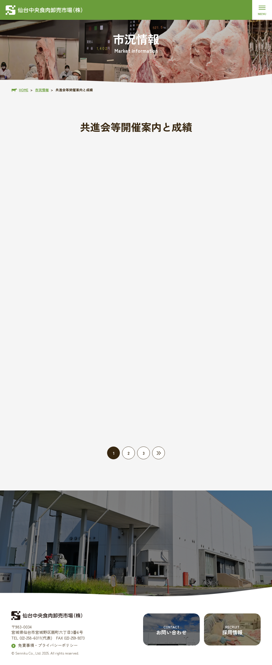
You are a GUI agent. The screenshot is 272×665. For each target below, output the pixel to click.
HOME (23, 89)
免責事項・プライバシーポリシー (48, 645)
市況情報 (42, 89)
